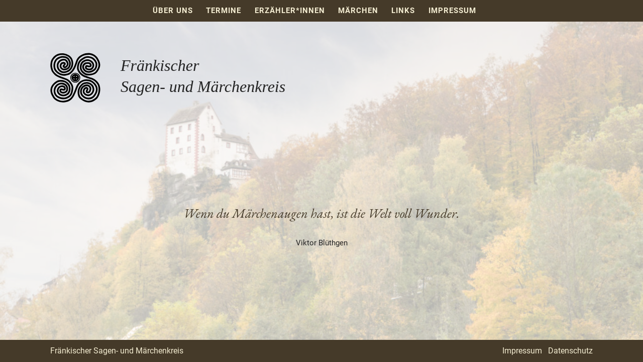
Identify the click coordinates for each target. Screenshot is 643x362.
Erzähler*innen (290, 10)
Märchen (358, 10)
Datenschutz (570, 350)
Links (403, 10)
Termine (223, 10)
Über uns (173, 10)
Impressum (452, 10)
